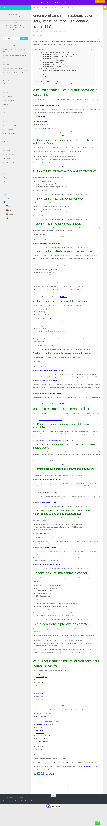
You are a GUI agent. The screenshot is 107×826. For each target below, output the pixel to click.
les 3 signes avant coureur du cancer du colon (50, 428)
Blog (5, 186)
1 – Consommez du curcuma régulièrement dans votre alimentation (59, 78)
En (8, 214)
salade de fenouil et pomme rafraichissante (51, 251)
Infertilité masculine (9, 142)
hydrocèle (38, 688)
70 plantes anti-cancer (45, 326)
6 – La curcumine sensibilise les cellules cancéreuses (55, 72)
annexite (38, 727)
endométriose (39, 735)
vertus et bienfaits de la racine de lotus (50, 572)
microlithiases (39, 701)
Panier (6, 202)
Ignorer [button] (64, 2)
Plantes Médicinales (9, 162)
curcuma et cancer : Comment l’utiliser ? (48, 77)
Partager (49, 781)
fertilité (6, 113)
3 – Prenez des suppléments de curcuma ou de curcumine (56, 83)
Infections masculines (10, 133)
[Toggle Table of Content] (91, 57)
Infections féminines (9, 129)
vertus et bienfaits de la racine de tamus (50, 487)
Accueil (6, 182)
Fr (6, 210)
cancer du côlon (41, 124)
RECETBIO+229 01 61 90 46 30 (11, 6)
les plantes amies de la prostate (48, 511)
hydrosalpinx (39, 757)
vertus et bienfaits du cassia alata (48, 500)
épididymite (39, 707)
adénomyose (39, 738)
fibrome (6, 117)
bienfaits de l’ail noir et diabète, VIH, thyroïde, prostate (54, 301)
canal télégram (47, 777)
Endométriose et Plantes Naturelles (13, 76)
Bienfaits (36, 15)
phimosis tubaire (40, 730)
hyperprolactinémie (44, 760)
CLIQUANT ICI (63, 144)
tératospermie (39, 699)
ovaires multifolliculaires (42, 746)
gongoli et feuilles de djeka (46, 353)
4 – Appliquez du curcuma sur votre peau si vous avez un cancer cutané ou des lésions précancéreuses (67, 85)
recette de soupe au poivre (46, 224)
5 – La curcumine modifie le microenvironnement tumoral (56, 70)
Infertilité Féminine (9, 137)
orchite (38, 710)
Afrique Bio (7, 206)
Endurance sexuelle (9, 108)
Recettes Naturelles (53, 15)
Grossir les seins (8, 125)
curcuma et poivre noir (45, 287)
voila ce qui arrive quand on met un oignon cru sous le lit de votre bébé (58, 448)
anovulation (39, 763)
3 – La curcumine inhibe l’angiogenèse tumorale (54, 66)
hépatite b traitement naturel (47, 469)
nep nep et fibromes (45, 541)
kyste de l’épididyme (41, 685)
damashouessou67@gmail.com (91, 774)
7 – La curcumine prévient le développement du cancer (55, 74)
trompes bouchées (41, 724)
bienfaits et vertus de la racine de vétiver (49, 136)
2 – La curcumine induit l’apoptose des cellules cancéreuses (57, 64)
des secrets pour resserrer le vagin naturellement (52, 378)
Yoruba (9, 226)
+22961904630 (67, 770)
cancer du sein (39, 127)
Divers (6, 100)
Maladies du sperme (9, 154)
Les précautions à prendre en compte (47, 89)
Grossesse (7, 121)
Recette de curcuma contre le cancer (47, 87)
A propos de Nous (8, 194)
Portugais (9, 222)
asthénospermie (40, 696)
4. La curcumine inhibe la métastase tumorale (53, 68)
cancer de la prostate (41, 130)
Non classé (7, 158)
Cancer (42, 15)
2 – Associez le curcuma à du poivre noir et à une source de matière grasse (60, 81)
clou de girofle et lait (45, 199)
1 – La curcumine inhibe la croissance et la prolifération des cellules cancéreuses (62, 62)
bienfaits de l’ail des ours (46, 343)
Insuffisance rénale (9, 146)
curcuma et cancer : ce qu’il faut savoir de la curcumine (52, 60)
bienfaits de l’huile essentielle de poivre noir (51, 270)
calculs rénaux (39, 704)
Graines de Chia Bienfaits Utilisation (13, 80)
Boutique (6, 198)
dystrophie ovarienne (41, 749)
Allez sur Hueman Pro (27, 808)
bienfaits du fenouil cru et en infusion (49, 114)
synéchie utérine (40, 741)
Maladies (6, 150)
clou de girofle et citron (45, 171)
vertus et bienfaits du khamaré (48, 556)
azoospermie (39, 690)
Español (9, 218)
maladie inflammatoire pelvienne (44, 744)
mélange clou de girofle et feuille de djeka (50, 402)
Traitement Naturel (67, 15)
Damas (38, 40)
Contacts (6, 190)
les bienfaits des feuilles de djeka (48, 389)
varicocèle (38, 682)
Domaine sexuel (8, 104)
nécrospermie (39, 693)
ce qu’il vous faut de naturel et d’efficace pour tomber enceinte (55, 92)
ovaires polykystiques (41, 733)
